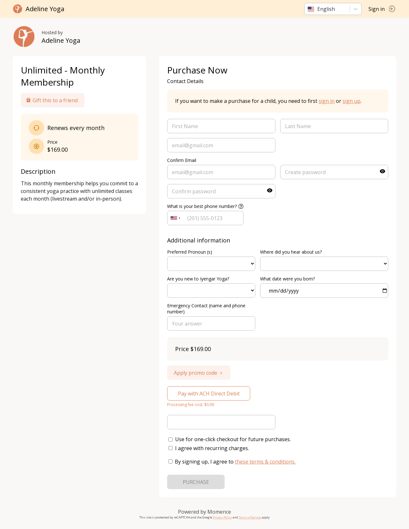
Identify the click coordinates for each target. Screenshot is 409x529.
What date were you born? (287, 279)
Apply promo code (199, 372)
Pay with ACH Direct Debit (209, 393)
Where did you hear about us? (291, 252)
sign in (327, 100)
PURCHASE (196, 482)
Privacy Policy (222, 517)
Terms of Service (250, 517)
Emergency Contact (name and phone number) (206, 309)
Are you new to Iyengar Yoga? (198, 279)
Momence (219, 511)
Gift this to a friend (52, 100)
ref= (211, 264)
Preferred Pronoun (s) (189, 252)
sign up (351, 100)
